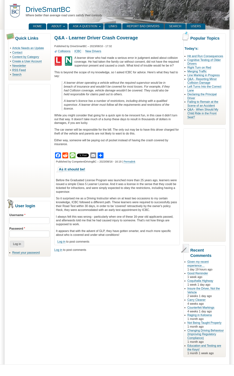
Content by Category (25, 56)
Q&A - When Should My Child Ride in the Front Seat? (202, 113)
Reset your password (26, 252)
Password (16, 228)
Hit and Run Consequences (205, 56)
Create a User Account (27, 61)
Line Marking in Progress (203, 75)
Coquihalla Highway (200, 280)
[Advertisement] (29, 140)
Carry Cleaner (196, 299)
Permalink (129, 161)
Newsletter (19, 65)
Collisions (64, 51)
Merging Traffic (197, 71)
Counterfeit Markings (200, 307)
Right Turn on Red (199, 67)
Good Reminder (197, 273)
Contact (17, 52)
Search (17, 74)
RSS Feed (19, 70)
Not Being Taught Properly (204, 322)
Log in (61, 241)
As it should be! (72, 169)
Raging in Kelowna (199, 315)
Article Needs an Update (28, 48)
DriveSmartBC (48, 9)
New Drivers (93, 51)
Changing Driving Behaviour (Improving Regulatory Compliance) (205, 334)
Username (16, 215)
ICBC (77, 51)
